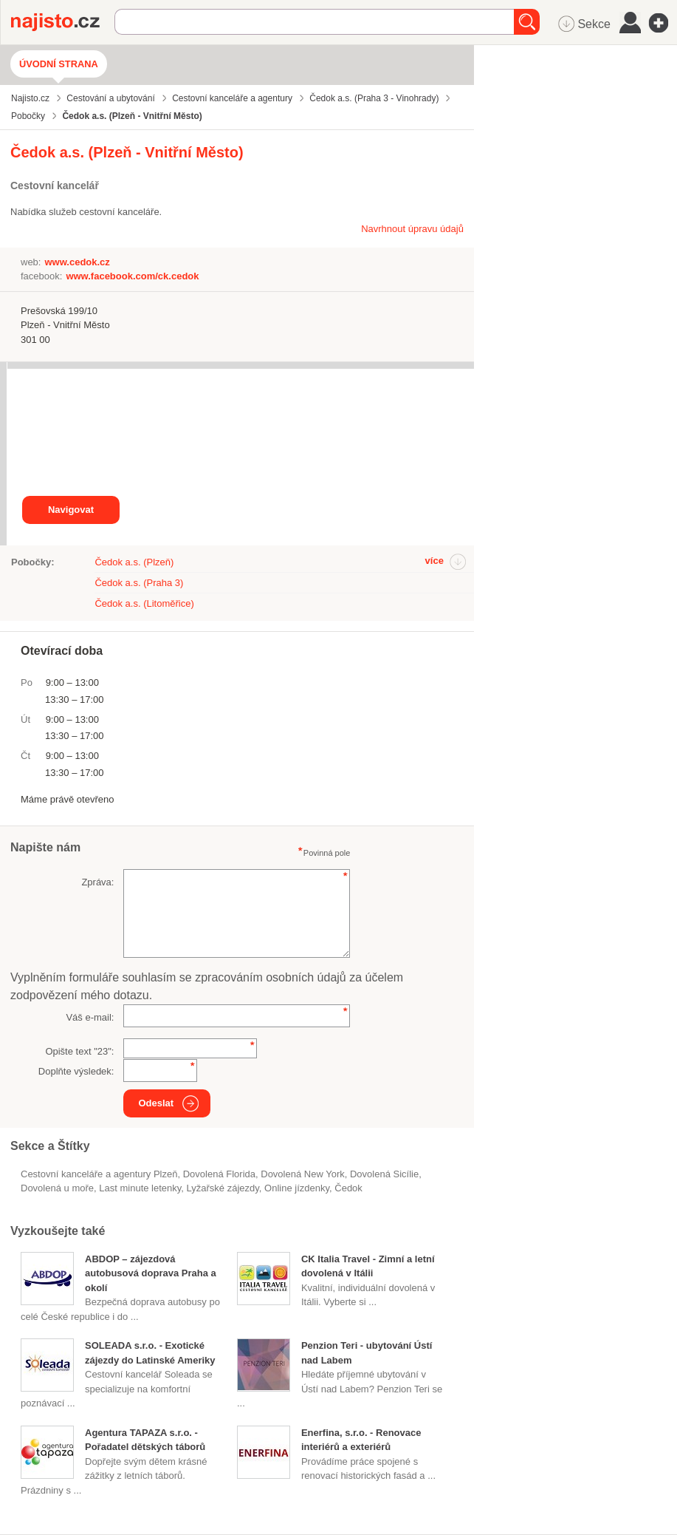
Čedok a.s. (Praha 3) (138, 582)
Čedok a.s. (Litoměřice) (143, 603)
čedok (348, 1188)
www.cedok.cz (76, 262)
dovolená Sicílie (384, 1174)
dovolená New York (302, 1174)
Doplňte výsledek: (76, 1071)
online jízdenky (296, 1188)
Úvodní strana (58, 63)
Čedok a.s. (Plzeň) (133, 562)
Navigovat (71, 509)
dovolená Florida (219, 1174)
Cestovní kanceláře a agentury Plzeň (99, 1174)
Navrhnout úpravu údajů (412, 228)
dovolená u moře (57, 1188)
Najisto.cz (62, 22)
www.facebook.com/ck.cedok (132, 276)
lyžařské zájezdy (223, 1188)
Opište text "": (79, 1051)
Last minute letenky (140, 1188)
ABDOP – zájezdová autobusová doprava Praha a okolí (150, 1273)
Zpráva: (97, 882)
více (434, 560)
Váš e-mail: (90, 1017)
